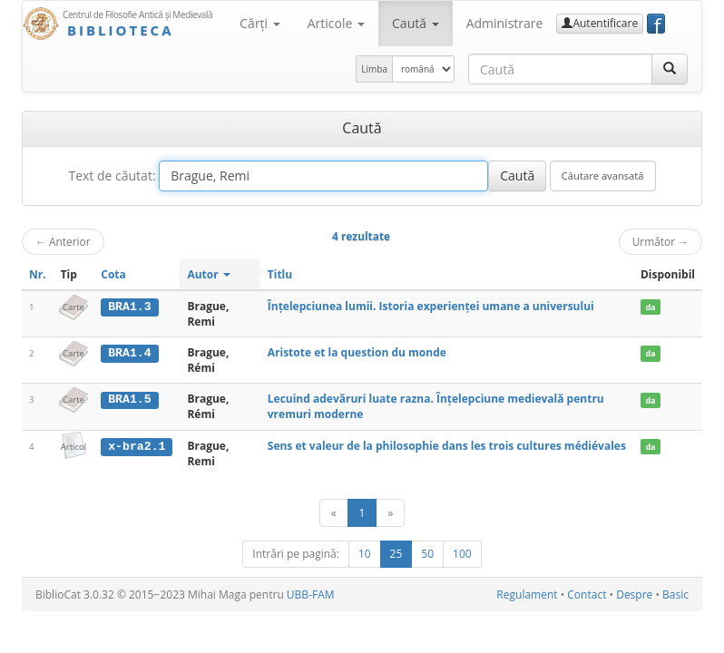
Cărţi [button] (259, 23)
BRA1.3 (129, 306)
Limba (374, 69)
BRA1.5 (129, 399)
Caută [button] (415, 23)
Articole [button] (336, 23)
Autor (208, 274)
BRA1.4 (129, 353)
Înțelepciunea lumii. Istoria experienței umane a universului (431, 306)
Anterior (63, 241)
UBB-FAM (311, 594)
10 (364, 553)
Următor (660, 241)
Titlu (280, 274)
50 (427, 553)
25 (396, 553)
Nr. (37, 274)
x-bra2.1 (136, 446)
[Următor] (390, 513)
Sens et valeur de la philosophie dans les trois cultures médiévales (447, 445)
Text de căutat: (111, 175)
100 (462, 553)
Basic (675, 594)
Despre (634, 594)
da (650, 307)
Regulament (526, 594)
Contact (586, 594)
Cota (113, 274)
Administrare (504, 23)
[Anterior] (333, 513)
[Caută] (669, 69)
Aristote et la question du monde (357, 352)
